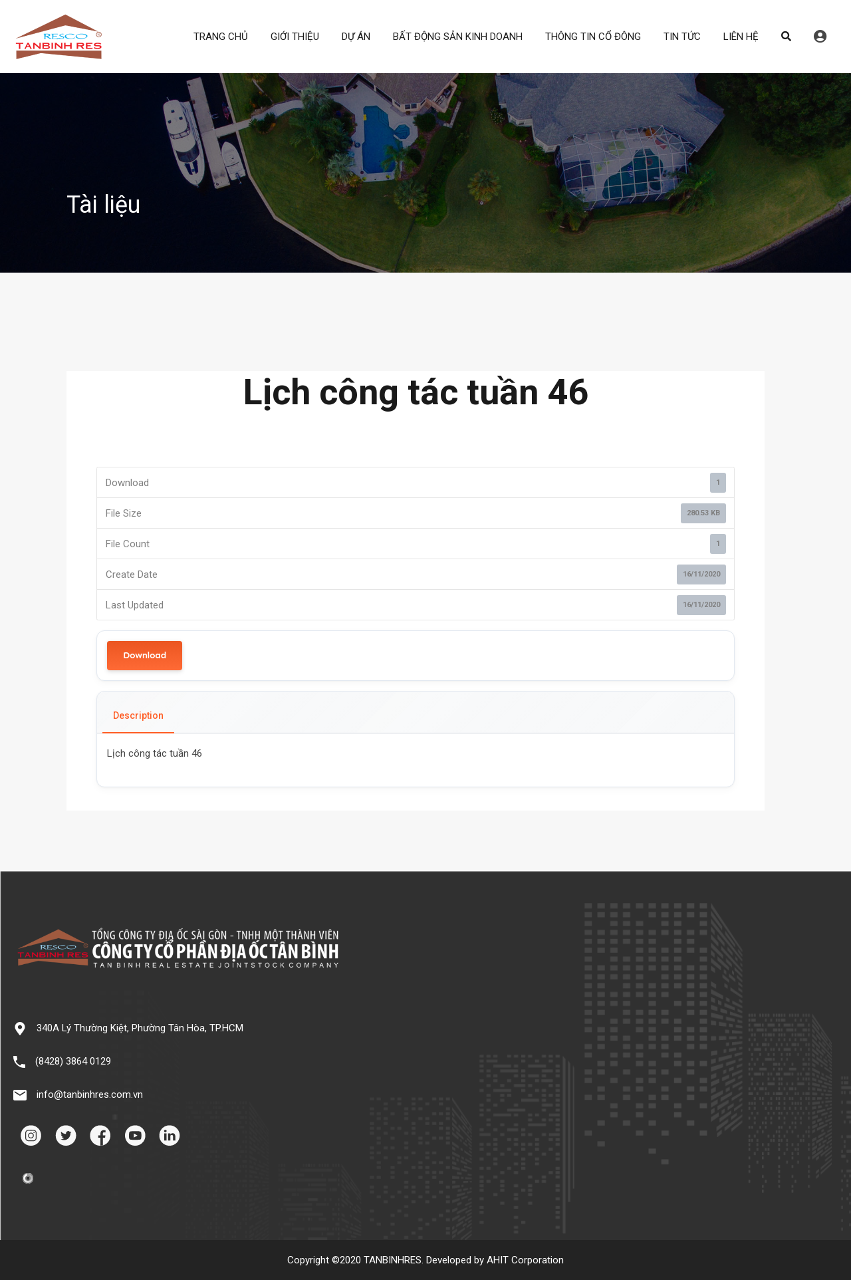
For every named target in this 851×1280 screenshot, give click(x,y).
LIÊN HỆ (741, 37)
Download (144, 655)
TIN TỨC (682, 37)
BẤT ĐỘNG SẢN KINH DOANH (458, 37)
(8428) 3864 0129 (73, 1061)
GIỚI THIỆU (295, 37)
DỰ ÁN (356, 37)
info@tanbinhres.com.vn (90, 1094)
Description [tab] (138, 715)
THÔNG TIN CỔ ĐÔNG (593, 37)
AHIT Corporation (525, 1260)
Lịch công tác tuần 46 (154, 753)
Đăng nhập (820, 36)
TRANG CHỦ (220, 37)
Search (786, 36)
